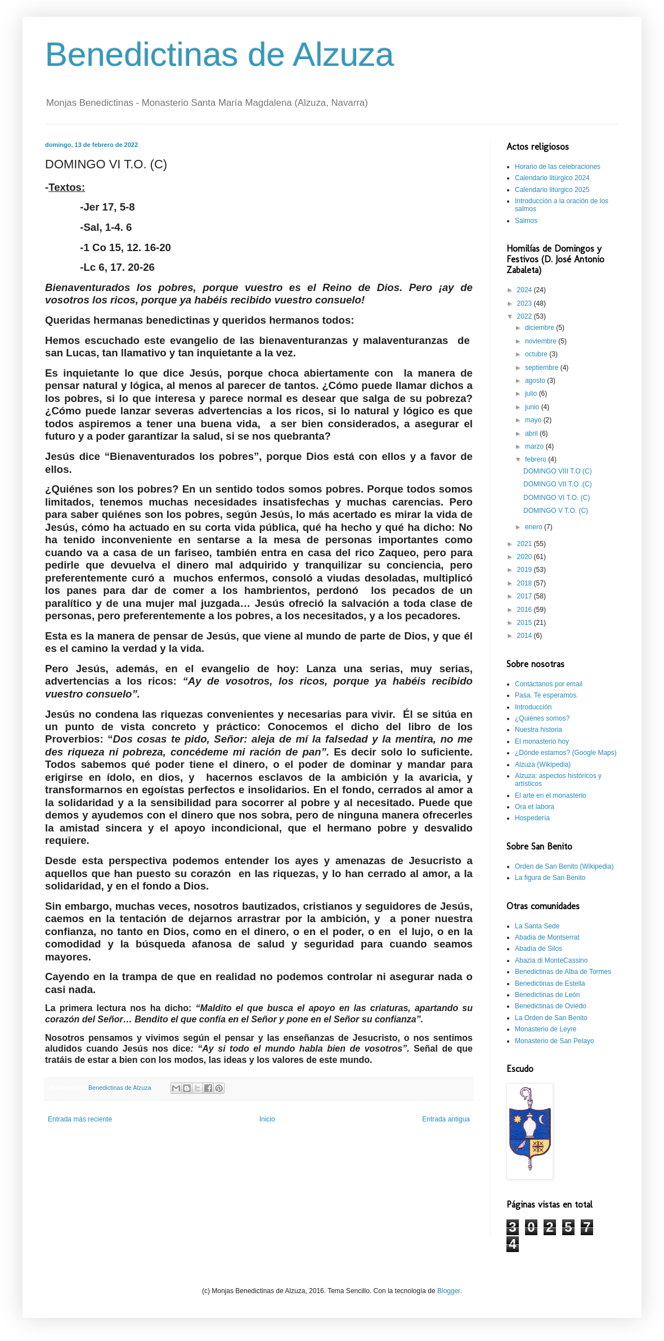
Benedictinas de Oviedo (550, 1006)
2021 (525, 544)
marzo (535, 446)
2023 (525, 303)
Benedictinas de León (547, 995)
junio (533, 407)
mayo (534, 420)
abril (532, 433)
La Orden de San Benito (551, 1018)
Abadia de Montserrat (547, 937)
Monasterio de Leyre (545, 1029)
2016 (525, 610)
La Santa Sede (537, 926)
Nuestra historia (538, 730)
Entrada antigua (446, 1119)
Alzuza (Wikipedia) (543, 764)
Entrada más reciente (80, 1119)
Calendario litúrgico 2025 (552, 190)
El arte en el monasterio (550, 795)
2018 (525, 583)
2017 (525, 596)
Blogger (448, 1291)
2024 (525, 290)
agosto (536, 381)
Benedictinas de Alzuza (219, 54)
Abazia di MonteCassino (551, 960)
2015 (525, 623)
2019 (525, 570)
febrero (536, 459)
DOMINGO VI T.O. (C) (556, 498)
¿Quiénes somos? (542, 718)
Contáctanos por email (548, 684)
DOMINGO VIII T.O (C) (557, 471)
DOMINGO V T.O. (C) (555, 511)
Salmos (526, 221)
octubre (537, 354)
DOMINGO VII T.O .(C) (557, 484)
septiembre (542, 368)
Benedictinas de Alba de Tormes (563, 972)
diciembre (540, 328)
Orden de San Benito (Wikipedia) (564, 866)
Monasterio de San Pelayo (554, 1041)
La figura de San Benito (550, 878)
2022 (525, 316)
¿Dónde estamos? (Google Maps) (566, 753)
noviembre (541, 341)
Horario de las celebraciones (557, 167)
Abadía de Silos (538, 949)
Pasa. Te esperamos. (546, 695)
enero (534, 527)
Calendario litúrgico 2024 (552, 178)
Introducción (533, 707)
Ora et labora (534, 807)
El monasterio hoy (542, 741)
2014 (525, 636)
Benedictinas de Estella (550, 983)
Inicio (267, 1119)
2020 (525, 557)
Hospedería (532, 818)
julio (532, 393)
